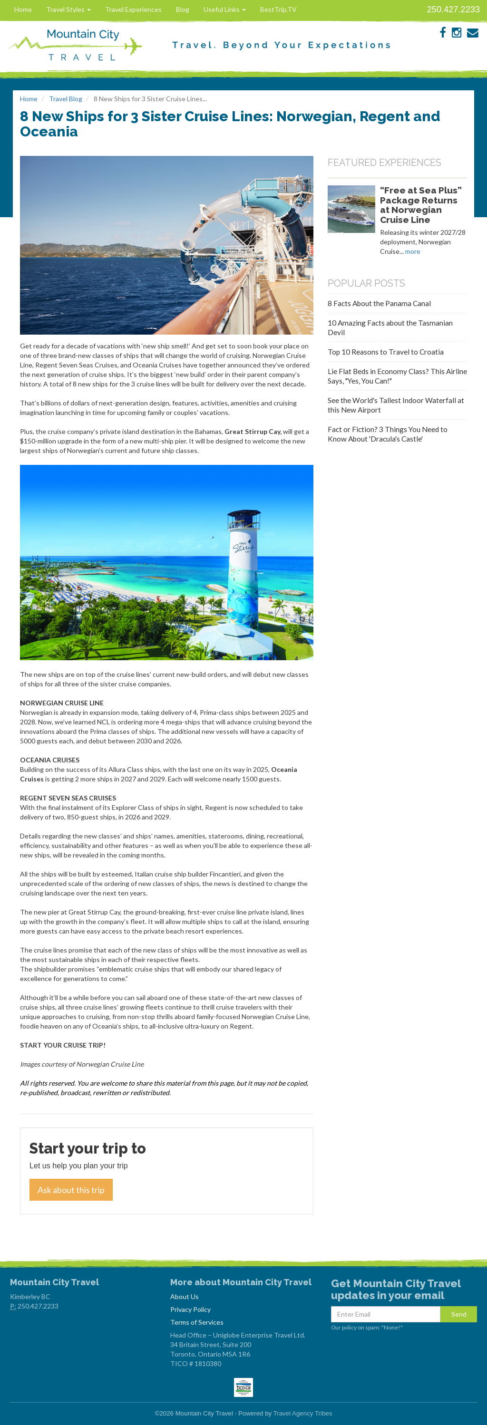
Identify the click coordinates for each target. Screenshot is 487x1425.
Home (23, 9)
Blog (182, 9)
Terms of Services (197, 1322)
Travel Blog (65, 99)
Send (459, 1314)
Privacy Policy (190, 1309)
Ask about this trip (71, 1189)
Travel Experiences (133, 9)
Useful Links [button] (225, 9)
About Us (184, 1296)
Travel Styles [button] (68, 9)
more (412, 251)
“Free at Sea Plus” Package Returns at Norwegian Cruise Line (421, 205)
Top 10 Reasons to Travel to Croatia (386, 351)
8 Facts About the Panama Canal (379, 303)
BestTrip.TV (278, 9)
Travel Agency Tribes (302, 1413)
